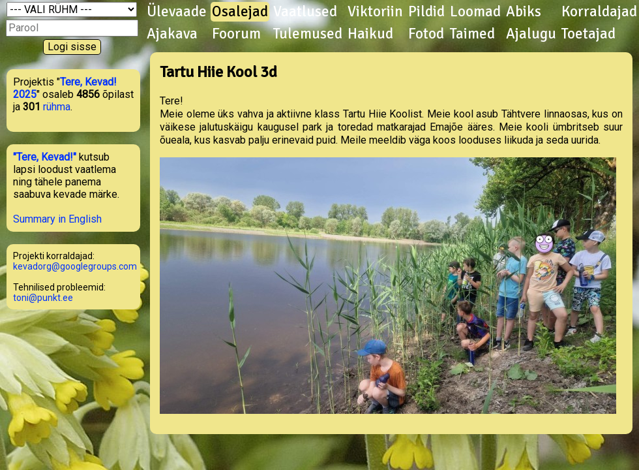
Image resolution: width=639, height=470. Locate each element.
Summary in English (57, 219)
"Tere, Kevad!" (44, 157)
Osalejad (240, 12)
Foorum (236, 34)
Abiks (523, 12)
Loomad (475, 12)
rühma (56, 107)
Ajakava (172, 34)
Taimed (472, 34)
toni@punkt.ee (43, 297)
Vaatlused (305, 12)
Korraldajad (599, 12)
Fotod (426, 34)
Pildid (426, 12)
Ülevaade (177, 12)
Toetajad (588, 34)
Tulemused (307, 34)
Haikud (370, 34)
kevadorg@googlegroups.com (75, 266)
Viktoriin (375, 12)
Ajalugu (531, 34)
